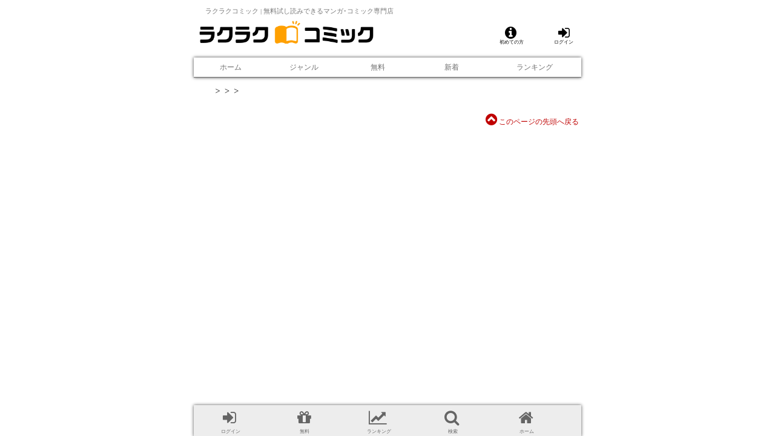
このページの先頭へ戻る (532, 121)
